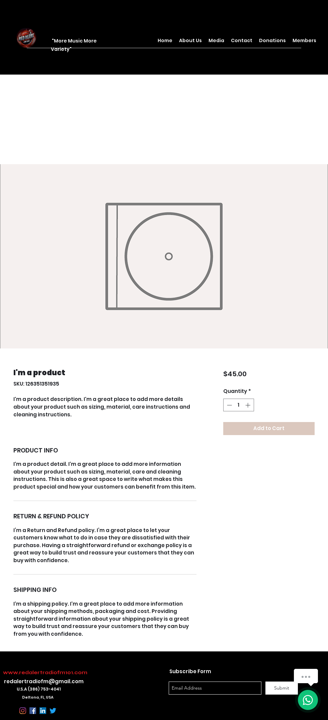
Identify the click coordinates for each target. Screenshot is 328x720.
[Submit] (281, 688)
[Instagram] (22, 710)
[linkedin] (42, 710)
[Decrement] (228, 405)
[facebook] (32, 710)
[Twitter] (53, 710)
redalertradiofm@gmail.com (44, 681)
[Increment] (248, 405)
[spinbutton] (238, 405)
